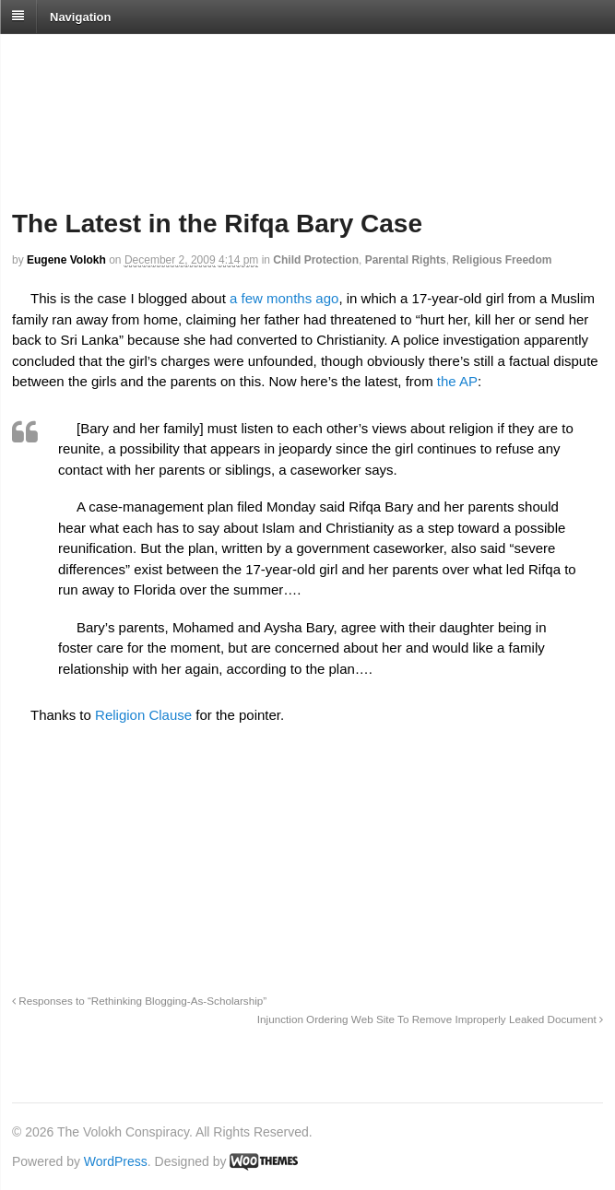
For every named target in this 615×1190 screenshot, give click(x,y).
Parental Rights (405, 259)
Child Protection (316, 259)
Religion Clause (143, 715)
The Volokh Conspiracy (142, 56)
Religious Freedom (501, 259)
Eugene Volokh (66, 259)
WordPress (116, 1161)
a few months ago (284, 298)
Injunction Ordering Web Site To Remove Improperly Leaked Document (430, 1019)
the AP (457, 381)
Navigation (80, 16)
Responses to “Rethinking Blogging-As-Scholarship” (139, 1001)
